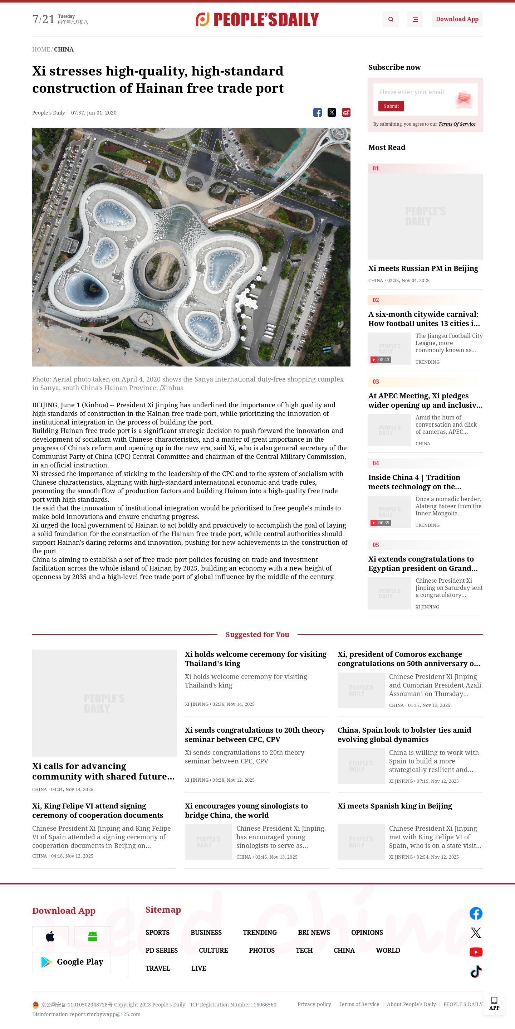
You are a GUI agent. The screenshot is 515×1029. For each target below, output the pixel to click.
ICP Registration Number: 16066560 (233, 1005)
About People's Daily (411, 1004)
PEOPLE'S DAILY (463, 1004)
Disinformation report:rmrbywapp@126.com (86, 1014)
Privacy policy (314, 1004)
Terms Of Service (456, 124)
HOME (41, 49)
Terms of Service (359, 1004)
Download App (457, 19)
